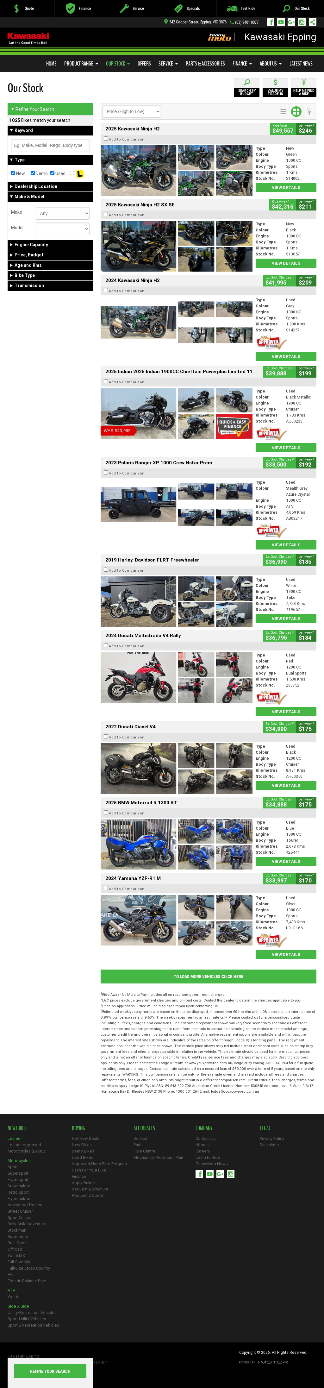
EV (10, 1274)
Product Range (81, 63)
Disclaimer (269, 1144)
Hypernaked (19, 1198)
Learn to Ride (208, 1157)
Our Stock (118, 63)
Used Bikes (82, 1157)
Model (17, 227)
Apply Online (83, 1182)
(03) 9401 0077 (247, 22)
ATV (11, 1290)
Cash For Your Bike (89, 1170)
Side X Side (18, 1306)
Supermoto (18, 1236)
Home (51, 63)
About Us (271, 63)
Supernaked (19, 1186)
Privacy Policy (272, 1138)
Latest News (301, 63)
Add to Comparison (127, 139)
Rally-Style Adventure (27, 1224)
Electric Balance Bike (27, 1281)
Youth (13, 1296)
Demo (39, 173)
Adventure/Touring (25, 1205)
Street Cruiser (20, 1211)
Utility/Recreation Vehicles (32, 1312)
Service (168, 63)
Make (16, 212)
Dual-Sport (17, 1243)
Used (57, 173)
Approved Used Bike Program (99, 1163)
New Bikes (82, 1144)
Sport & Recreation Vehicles (33, 1325)
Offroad (15, 1249)
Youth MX (16, 1255)
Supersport (18, 1173)
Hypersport (18, 1179)
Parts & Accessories (205, 63)
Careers (203, 1151)
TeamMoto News (212, 1163)
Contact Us (206, 1138)
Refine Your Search (32, 109)
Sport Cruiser (20, 1217)
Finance (242, 63)
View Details (286, 187)
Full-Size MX (19, 1262)
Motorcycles (19, 1160)
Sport (13, 1167)
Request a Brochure (90, 1189)
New (18, 173)
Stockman (17, 1230)
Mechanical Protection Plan (158, 1157)
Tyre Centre (144, 1151)
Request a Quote (87, 1195)
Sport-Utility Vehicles (27, 1319)
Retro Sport (18, 1192)
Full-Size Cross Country (29, 1268)
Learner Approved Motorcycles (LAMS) (26, 1148)
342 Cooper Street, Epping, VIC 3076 (195, 22)
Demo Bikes (83, 1151)
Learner (15, 1138)
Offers (144, 63)
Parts (138, 1144)
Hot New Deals (85, 1138)
